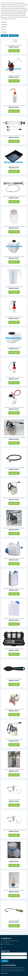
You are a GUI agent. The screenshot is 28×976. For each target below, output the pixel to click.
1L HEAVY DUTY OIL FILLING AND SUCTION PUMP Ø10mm (14, 196)
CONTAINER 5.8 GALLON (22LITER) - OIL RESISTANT (14, 618)
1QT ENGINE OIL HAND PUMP (14, 799)
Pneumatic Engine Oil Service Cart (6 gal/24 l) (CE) (14, 769)
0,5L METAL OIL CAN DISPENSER (14, 75)
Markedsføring (4, 24)
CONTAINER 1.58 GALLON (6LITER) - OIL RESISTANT (14, 558)
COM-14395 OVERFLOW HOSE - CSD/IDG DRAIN (14, 467)
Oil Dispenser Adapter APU (14, 920)
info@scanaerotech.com (8, 944)
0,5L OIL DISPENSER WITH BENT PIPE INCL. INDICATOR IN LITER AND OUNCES (14, 105)
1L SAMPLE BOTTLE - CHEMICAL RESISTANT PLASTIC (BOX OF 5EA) (14, 226)
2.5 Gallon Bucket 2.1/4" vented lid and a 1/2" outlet (14, 256)
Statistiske (4, 29)
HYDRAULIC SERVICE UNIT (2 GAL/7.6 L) (14, 739)
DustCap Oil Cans (14, 860)
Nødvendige (4, 22)
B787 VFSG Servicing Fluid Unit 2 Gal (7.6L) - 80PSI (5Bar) (14, 437)
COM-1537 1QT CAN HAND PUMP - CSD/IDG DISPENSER (14, 829)
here (2, 17)
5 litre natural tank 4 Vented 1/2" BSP (14, 347)
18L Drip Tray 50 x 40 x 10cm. (14, 166)
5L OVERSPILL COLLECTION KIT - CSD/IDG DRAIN (14, 407)
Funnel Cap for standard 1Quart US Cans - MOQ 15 (14, 890)
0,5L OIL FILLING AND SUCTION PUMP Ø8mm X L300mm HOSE (14, 135)
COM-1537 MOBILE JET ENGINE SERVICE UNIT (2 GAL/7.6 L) (14, 528)
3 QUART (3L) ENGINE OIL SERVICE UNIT (14, 316)
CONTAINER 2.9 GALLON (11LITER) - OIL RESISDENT (14, 588)
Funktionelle (4, 26)
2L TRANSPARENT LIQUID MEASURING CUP (14, 286)
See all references (4, 973)
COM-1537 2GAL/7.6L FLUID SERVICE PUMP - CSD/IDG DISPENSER (14, 498)
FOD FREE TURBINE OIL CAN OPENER (14, 679)
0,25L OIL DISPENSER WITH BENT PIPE (14, 45)
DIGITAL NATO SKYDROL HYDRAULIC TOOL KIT (14, 648)
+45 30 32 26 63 (6, 942)
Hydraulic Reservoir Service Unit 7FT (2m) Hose (14, 709)
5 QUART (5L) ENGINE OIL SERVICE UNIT (14, 377)
